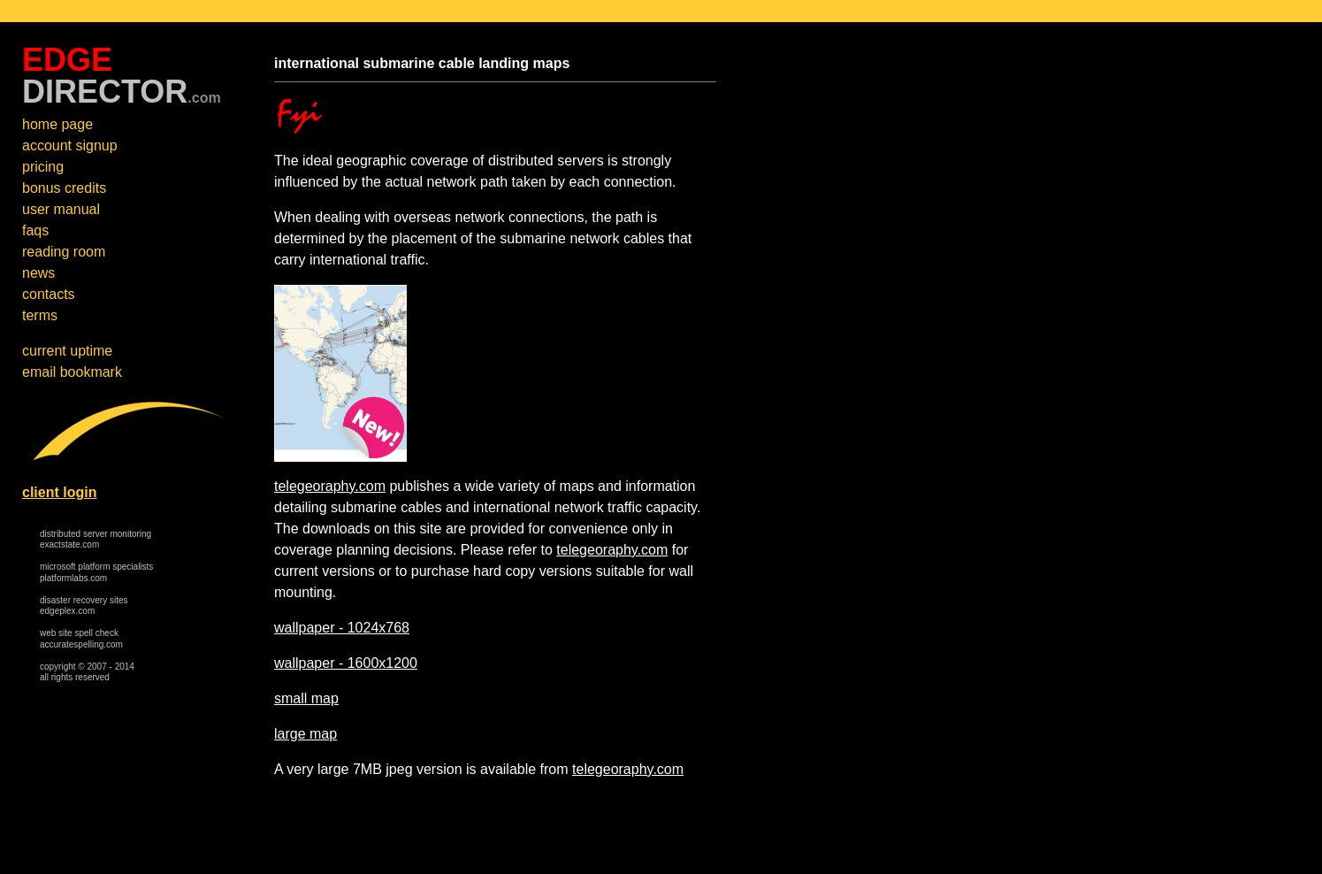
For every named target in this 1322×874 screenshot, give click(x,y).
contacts (48, 294)
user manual (61, 209)
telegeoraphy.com (330, 486)
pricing (43, 166)
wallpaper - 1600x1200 (345, 663)
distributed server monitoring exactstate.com (95, 539)
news (38, 272)
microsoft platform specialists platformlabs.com (96, 572)
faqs (35, 230)
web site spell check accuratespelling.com (81, 638)
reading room (63, 251)
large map (305, 733)
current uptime (67, 350)
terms (39, 315)
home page (57, 124)
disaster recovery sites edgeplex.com (83, 606)
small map (306, 698)
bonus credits (64, 188)
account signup (70, 145)
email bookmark (72, 372)
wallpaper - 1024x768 (341, 627)
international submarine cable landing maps (421, 63)
